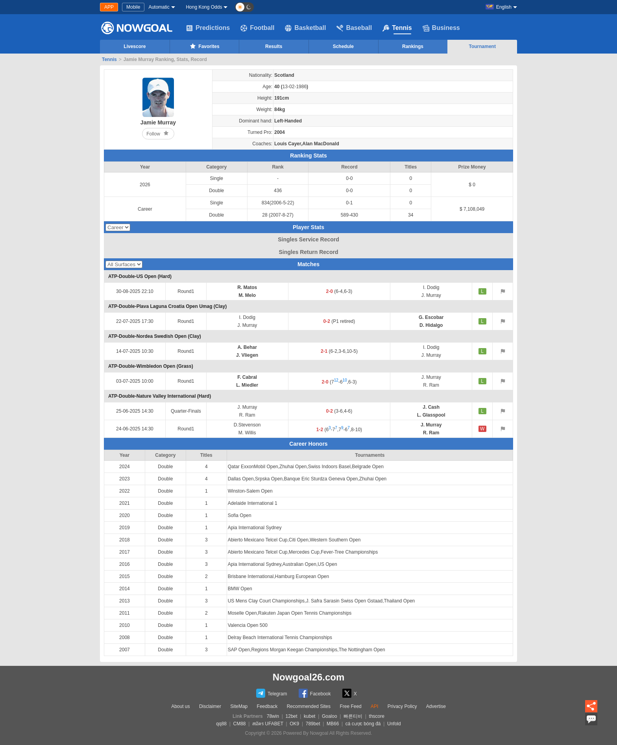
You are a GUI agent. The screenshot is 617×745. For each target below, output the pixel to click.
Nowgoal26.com (309, 677)
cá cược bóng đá (363, 723)
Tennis (397, 28)
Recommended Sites (309, 706)
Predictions (208, 28)
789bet (313, 723)
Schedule (343, 46)
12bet (291, 716)
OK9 (294, 723)
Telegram (271, 693)
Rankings (412, 46)
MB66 (333, 723)
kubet (309, 716)
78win (273, 716)
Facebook (315, 693)
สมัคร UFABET (267, 723)
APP (109, 7)
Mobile (133, 7)
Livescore (135, 46)
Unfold (394, 723)
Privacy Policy (402, 706)
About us (180, 706)
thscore (376, 716)
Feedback (267, 706)
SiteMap (239, 706)
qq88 (221, 723)
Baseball (354, 28)
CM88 (239, 723)
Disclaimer (210, 706)
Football (257, 28)
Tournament (482, 46)
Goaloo (329, 716)
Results (273, 46)
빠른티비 (353, 716)
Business (441, 28)
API (374, 706)
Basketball (305, 28)
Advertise (436, 706)
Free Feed (350, 706)
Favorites (204, 46)
